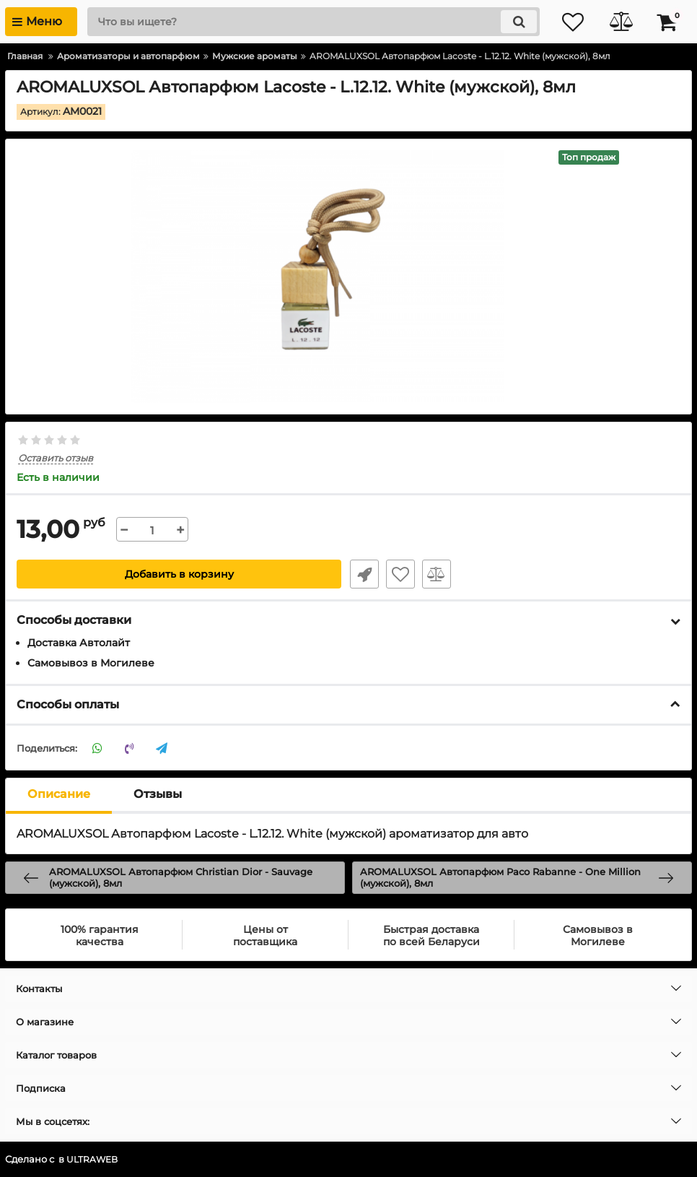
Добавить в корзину (179, 574)
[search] (308, 21)
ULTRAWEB (93, 1160)
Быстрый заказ (362, 574)
